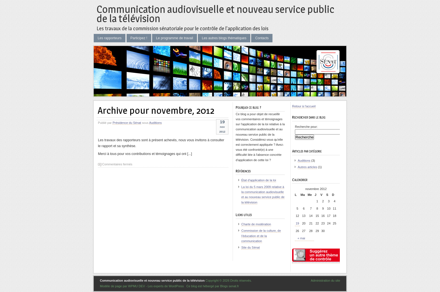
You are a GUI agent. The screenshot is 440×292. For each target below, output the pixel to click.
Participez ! (138, 38)
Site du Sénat (250, 247)
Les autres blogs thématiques (224, 38)
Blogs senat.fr (229, 286)
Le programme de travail (174, 38)
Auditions (155, 122)
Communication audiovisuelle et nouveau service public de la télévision (215, 14)
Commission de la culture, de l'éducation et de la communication (261, 235)
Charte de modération (256, 224)
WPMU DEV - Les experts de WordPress (156, 286)
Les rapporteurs (110, 38)
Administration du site (325, 280)
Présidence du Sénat (127, 122)
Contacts (262, 38)
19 (297, 223)
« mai (301, 238)
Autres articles (307, 167)
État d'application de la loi (258, 180)
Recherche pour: (306, 126)
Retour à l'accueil (304, 106)
